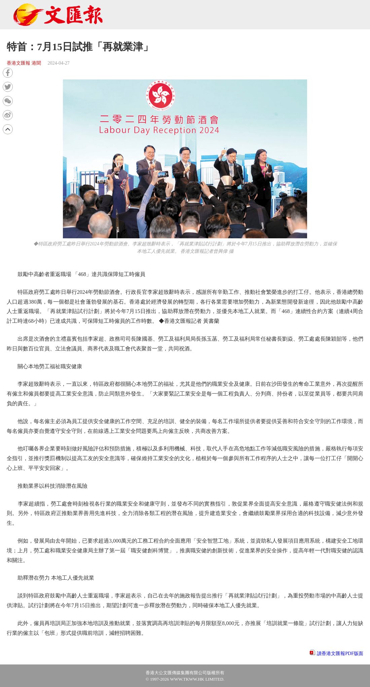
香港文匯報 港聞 (24, 63)
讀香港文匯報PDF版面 (340, 653)
